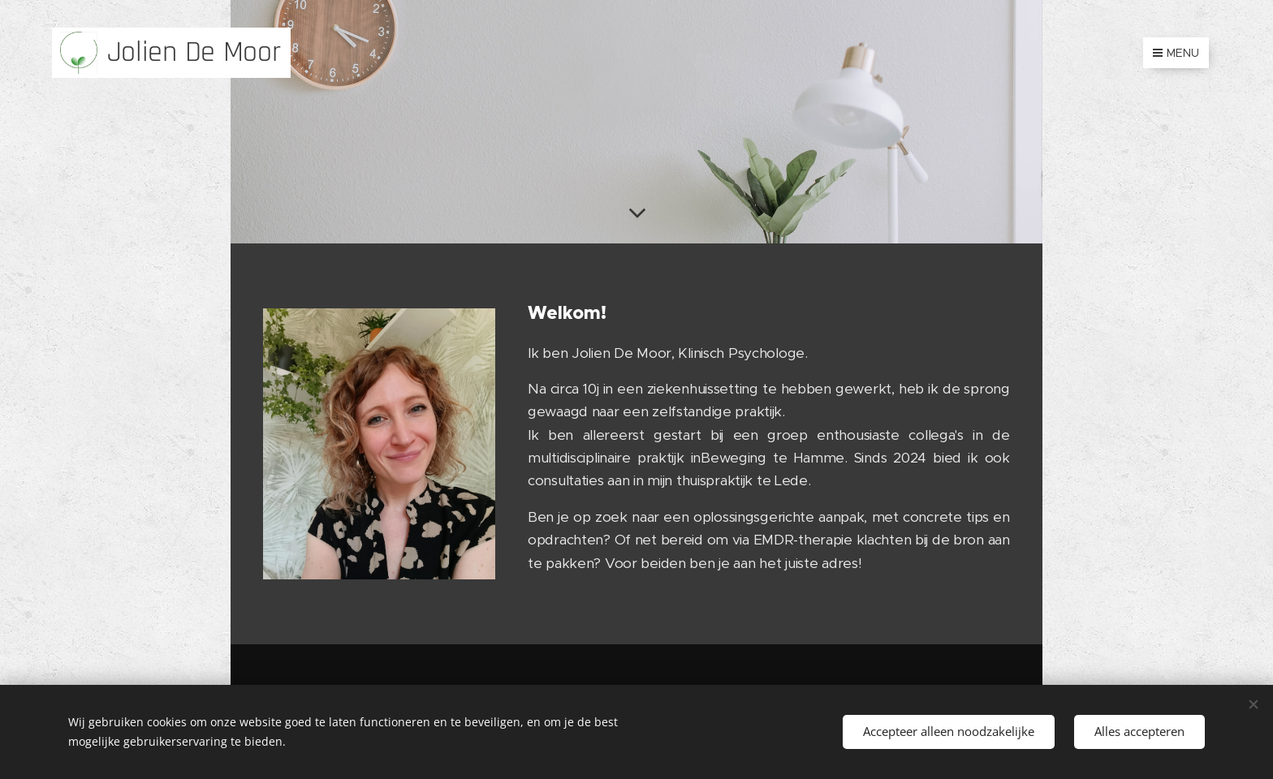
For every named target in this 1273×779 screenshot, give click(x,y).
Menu (1176, 52)
